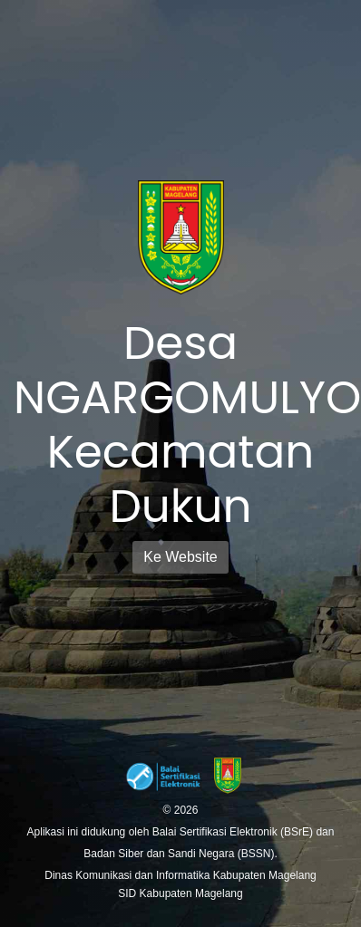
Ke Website (180, 557)
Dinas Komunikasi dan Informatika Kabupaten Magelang (180, 875)
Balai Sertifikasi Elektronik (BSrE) (234, 832)
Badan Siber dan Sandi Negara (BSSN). (180, 853)
